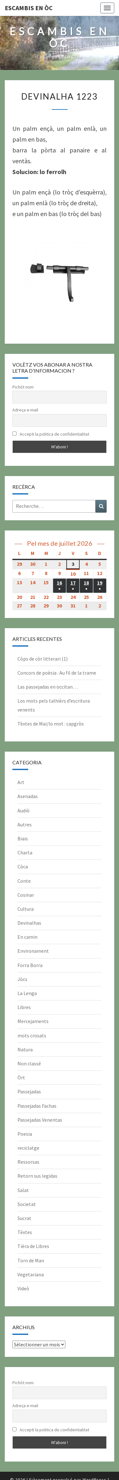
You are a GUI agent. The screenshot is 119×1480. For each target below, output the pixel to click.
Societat (26, 1204)
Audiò (23, 810)
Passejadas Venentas (39, 1120)
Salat (23, 1190)
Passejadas (29, 1091)
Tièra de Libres (33, 1246)
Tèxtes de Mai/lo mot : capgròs (50, 723)
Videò (23, 1288)
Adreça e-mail (25, 410)
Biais (22, 838)
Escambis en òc (29, 8)
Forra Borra (30, 965)
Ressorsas (28, 1162)
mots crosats (31, 1035)
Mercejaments (33, 1021)
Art (20, 782)
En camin (27, 937)
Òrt (21, 1077)
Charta (24, 852)
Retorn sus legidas (37, 1176)
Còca (22, 866)
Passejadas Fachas (36, 1106)
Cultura (25, 909)
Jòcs (22, 979)
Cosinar (25, 895)
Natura (25, 1049)
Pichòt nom (23, 387)
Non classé (29, 1063)
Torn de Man (30, 1260)
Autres (24, 824)
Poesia (24, 1134)
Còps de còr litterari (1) (42, 659)
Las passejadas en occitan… (47, 687)
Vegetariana (30, 1274)
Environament (33, 951)
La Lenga (27, 993)
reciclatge (28, 1148)
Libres (24, 1007)
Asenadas (27, 796)
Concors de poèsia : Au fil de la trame (56, 673)
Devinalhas (29, 923)
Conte (24, 881)
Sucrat (24, 1218)
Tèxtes (24, 1232)
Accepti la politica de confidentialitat (50, 434)
